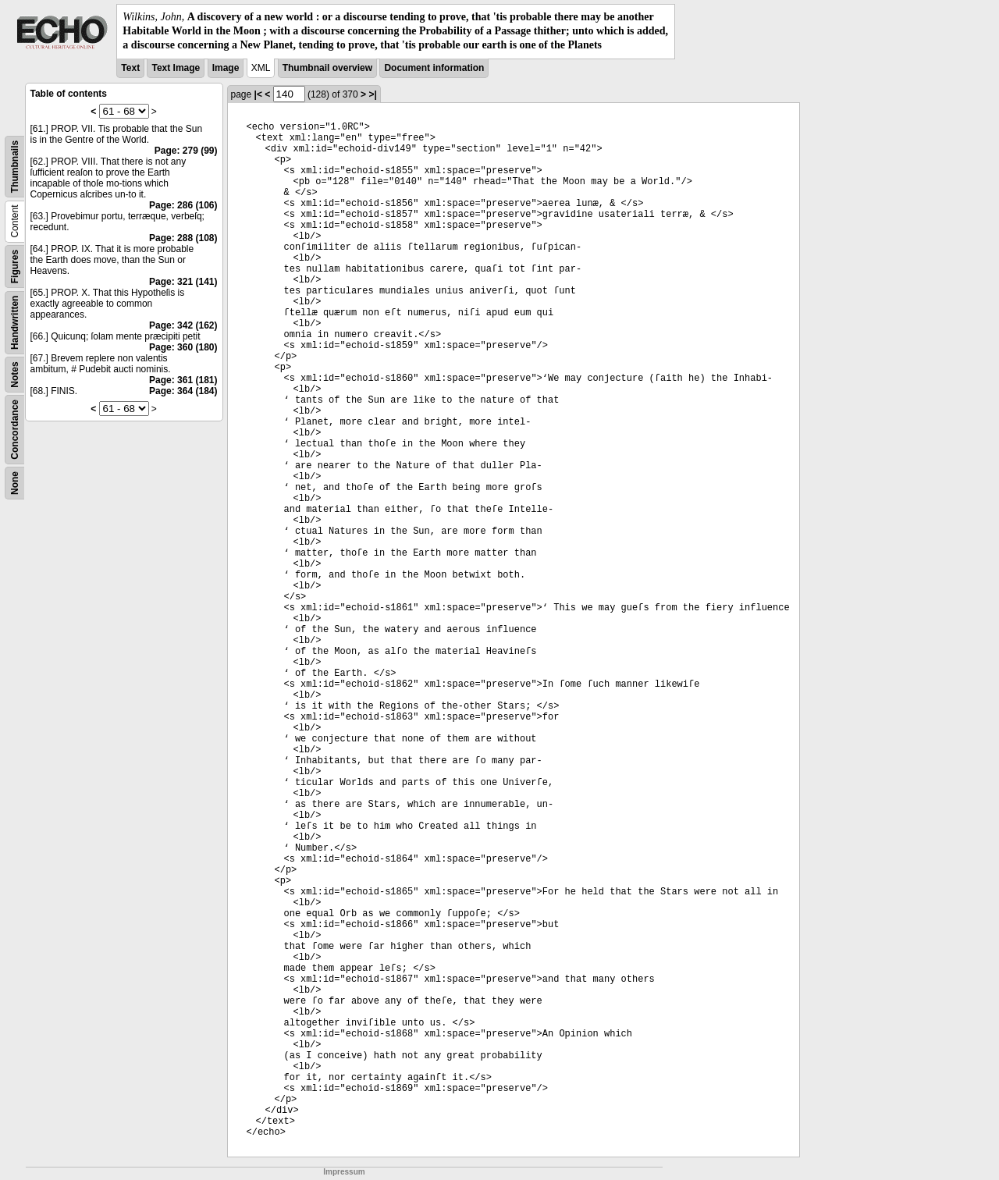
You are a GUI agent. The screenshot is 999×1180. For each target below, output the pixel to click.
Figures (14, 266)
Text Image (175, 67)
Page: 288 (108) (183, 238)
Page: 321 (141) (183, 281)
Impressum (343, 1172)
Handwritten (14, 322)
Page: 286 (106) (183, 205)
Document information (434, 67)
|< (258, 94)
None (14, 483)
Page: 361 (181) (183, 380)
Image (226, 67)
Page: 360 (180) (183, 347)
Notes (14, 374)
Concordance (14, 430)
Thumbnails (14, 166)
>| (372, 94)
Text (130, 67)
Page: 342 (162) (183, 325)
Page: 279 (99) (186, 150)
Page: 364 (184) (183, 391)
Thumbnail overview (327, 67)
